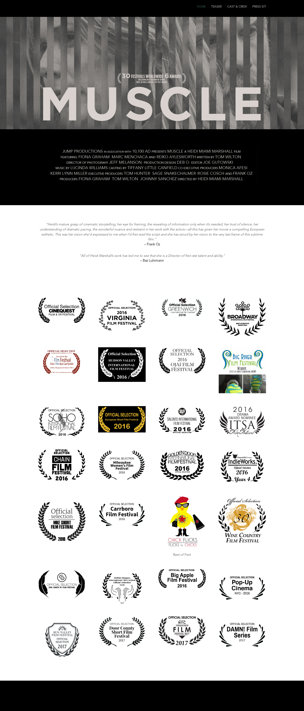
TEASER (216, 8)
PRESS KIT (259, 8)
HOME (201, 8)
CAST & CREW (237, 8)
